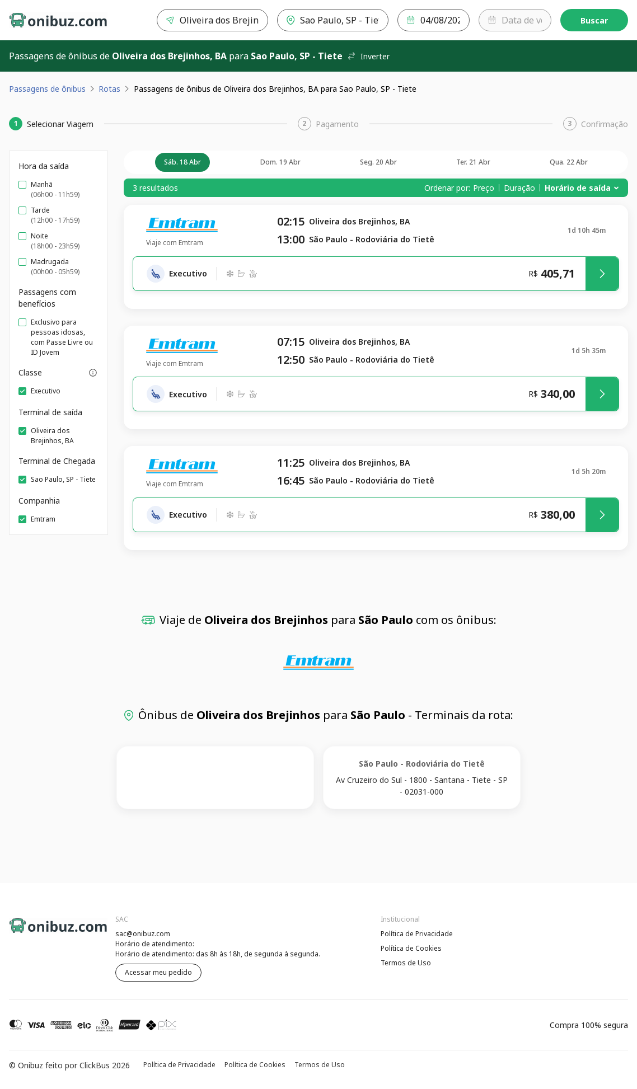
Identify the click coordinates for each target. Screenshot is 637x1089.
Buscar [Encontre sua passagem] (594, 20)
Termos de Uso (406, 963)
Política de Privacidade (417, 933)
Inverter (368, 56)
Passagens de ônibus (47, 88)
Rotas (109, 88)
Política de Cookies (411, 948)
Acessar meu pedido (158, 972)
